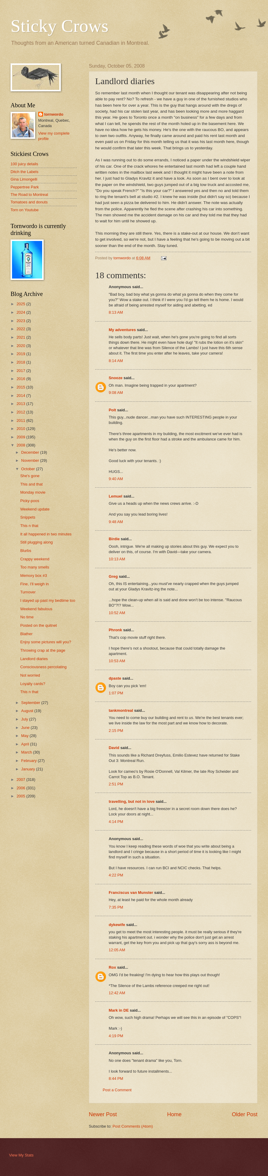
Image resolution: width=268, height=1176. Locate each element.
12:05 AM (117, 950)
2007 (21, 779)
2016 (21, 378)
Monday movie (32, 492)
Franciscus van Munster (131, 892)
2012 (21, 412)
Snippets (27, 517)
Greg (113, 576)
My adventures (122, 330)
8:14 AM (116, 360)
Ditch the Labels (24, 171)
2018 (21, 362)
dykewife (117, 924)
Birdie (114, 539)
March (27, 752)
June (26, 727)
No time (26, 617)
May (25, 735)
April (25, 744)
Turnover (28, 592)
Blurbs (25, 550)
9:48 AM (116, 521)
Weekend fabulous (36, 609)
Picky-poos (29, 500)
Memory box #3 (33, 575)
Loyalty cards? (32, 683)
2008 (21, 445)
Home (174, 1114)
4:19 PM (116, 1036)
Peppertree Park (25, 187)
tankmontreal (121, 710)
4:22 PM (116, 875)
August (27, 710)
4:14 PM (116, 821)
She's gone (29, 476)
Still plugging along (36, 542)
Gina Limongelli (24, 179)
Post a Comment (117, 1090)
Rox (112, 967)
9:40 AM (116, 479)
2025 (21, 304)
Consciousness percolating (43, 667)
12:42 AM (117, 993)
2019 (21, 354)
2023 (21, 320)
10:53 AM (117, 661)
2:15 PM (116, 730)
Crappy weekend (34, 559)
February (29, 760)
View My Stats (21, 1155)
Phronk (115, 630)
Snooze (116, 378)
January (28, 769)
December (30, 452)
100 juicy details (24, 164)
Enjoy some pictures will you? (45, 642)
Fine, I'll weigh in (34, 584)
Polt (112, 410)
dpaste (115, 678)
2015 (21, 387)
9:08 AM (116, 392)
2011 (21, 420)
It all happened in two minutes (45, 534)
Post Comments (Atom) (133, 1126)
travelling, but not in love (131, 801)
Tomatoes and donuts (29, 202)
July (25, 719)
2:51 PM (116, 784)
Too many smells (34, 567)
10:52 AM (117, 613)
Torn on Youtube (25, 210)
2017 (21, 370)
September (31, 702)
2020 (21, 345)
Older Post (244, 1114)
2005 (21, 796)
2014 (21, 395)
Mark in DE (119, 1010)
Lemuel (115, 496)
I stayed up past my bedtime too (47, 600)
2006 (21, 788)
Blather (26, 634)
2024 (21, 312)
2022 (21, 329)
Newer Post (103, 1114)
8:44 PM (116, 1078)
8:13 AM (116, 312)
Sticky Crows (59, 26)
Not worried (30, 675)
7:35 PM (116, 907)
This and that (31, 484)
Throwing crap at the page (42, 650)
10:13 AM (117, 559)
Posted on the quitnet (38, 625)
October (28, 469)
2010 (21, 428)
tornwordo (54, 114)
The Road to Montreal (29, 194)
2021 (21, 337)
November (30, 460)
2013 (21, 403)
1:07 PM (116, 693)
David (114, 747)
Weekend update (34, 509)
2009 (21, 437)
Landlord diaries (34, 659)
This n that (29, 525)
